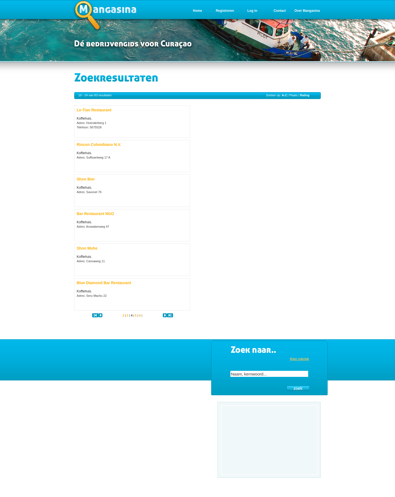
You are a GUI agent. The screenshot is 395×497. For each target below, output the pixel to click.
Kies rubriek (299, 359)
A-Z (284, 95)
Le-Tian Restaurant (94, 110)
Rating (304, 95)
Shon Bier (86, 179)
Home (197, 11)
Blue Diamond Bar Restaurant (104, 283)
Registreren (225, 11)
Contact (280, 11)
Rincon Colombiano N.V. (99, 144)
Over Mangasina (307, 11)
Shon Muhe (87, 248)
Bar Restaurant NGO (95, 213)
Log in (252, 11)
